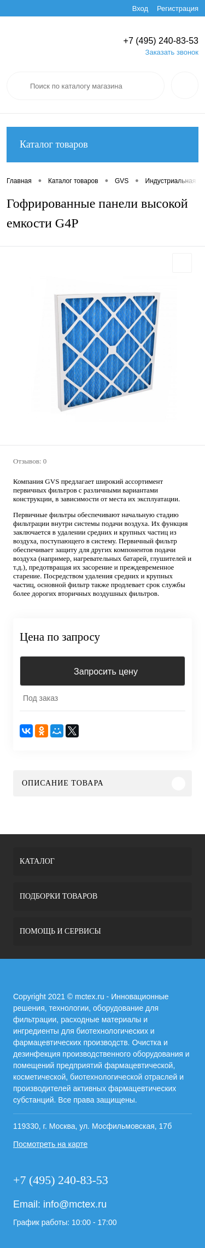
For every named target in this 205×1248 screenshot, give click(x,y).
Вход (140, 8)
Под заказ (40, 698)
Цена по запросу (60, 637)
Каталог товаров (102, 144)
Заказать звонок (171, 52)
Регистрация (177, 8)
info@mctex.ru (75, 1204)
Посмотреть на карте (50, 1144)
